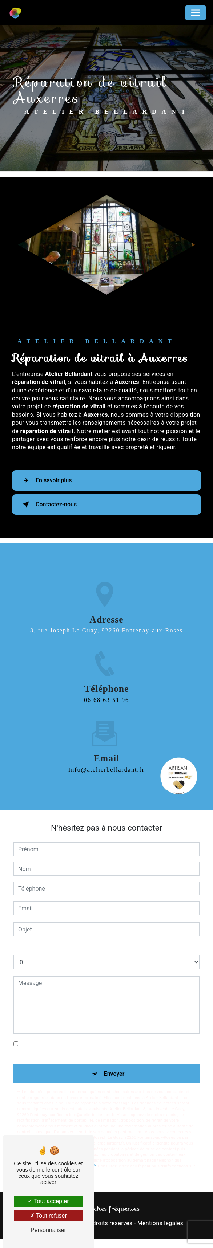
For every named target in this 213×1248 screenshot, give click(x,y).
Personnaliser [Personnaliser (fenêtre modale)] (48, 1230)
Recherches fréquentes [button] (106, 1208)
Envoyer (114, 1073)
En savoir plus (46, 480)
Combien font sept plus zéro (49, 947)
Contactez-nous (48, 504)
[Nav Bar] (195, 12)
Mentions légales (160, 1223)
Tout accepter (48, 1201)
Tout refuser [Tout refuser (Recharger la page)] (48, 1216)
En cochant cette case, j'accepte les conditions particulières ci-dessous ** (101, 1048)
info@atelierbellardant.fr (106, 754)
